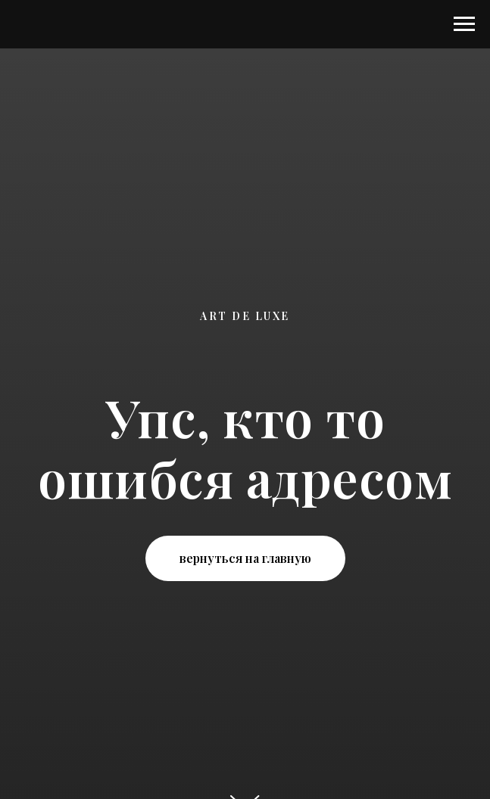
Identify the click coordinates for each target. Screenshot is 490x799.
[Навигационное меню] (464, 24)
